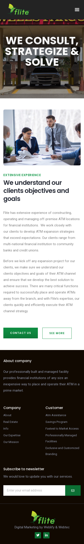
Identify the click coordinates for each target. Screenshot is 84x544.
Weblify (49, 527)
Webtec (64, 527)
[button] (77, 9)
